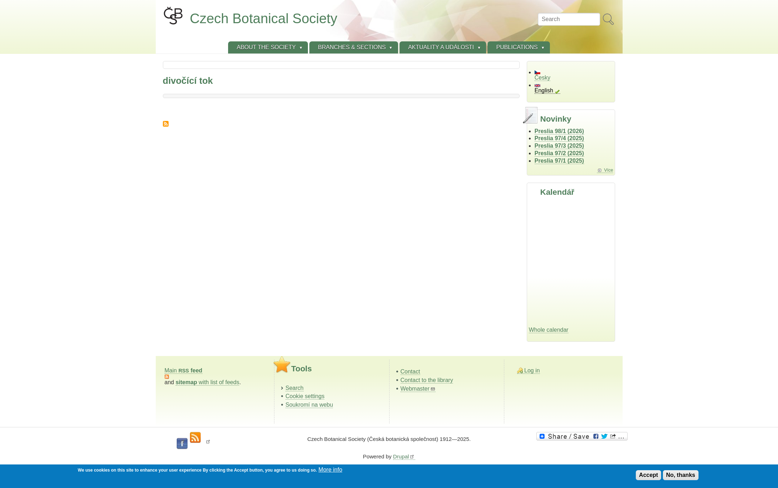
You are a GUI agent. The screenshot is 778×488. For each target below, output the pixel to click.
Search (294, 388)
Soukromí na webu (309, 405)
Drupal (404, 456)
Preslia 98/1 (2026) (559, 131)
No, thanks (680, 475)
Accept (648, 475)
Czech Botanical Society (264, 18)
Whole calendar (548, 330)
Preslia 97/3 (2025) (559, 146)
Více (608, 170)
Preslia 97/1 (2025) (559, 161)
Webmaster (418, 389)
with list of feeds (207, 382)
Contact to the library (427, 380)
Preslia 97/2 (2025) (559, 153)
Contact (410, 371)
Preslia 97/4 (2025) (559, 138)
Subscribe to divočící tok (166, 124)
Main (183, 370)
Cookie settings (304, 396)
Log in (532, 370)
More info (330, 470)
